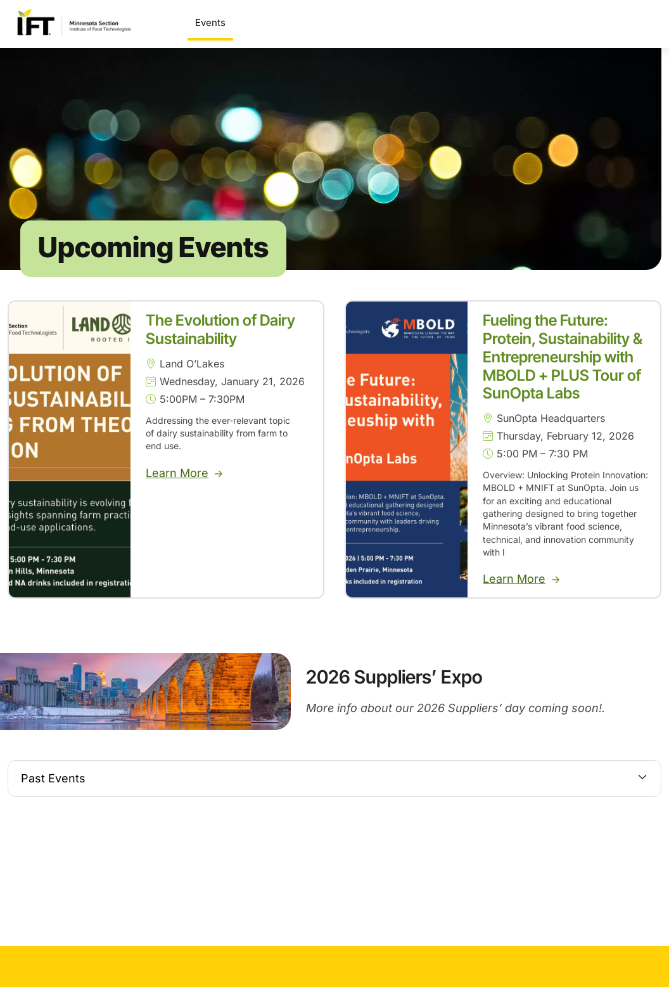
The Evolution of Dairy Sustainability (220, 334)
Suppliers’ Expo (276, 22)
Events (210, 22)
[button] (334, 783)
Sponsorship (485, 22)
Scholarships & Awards (386, 22)
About (634, 22)
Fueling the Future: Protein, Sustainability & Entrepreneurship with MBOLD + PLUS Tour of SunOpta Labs (562, 361)
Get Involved (565, 22)
